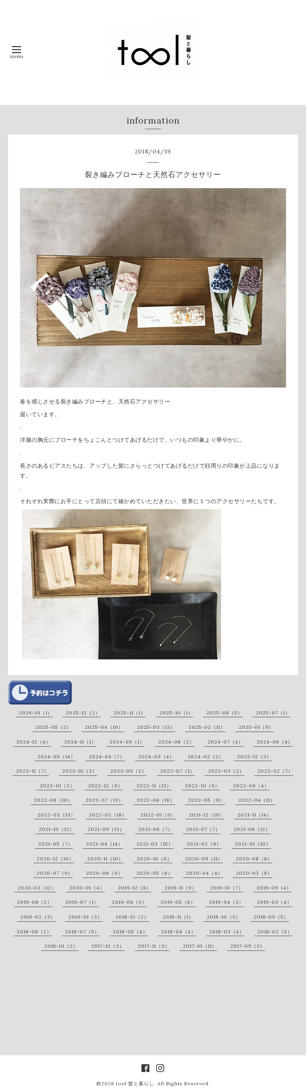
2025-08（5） (224, 713)
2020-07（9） (55, 873)
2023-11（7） (32, 771)
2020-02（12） (37, 888)
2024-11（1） (80, 742)
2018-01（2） (61, 946)
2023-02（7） (275, 771)
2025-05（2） (53, 727)
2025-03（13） (156, 727)
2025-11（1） (130, 713)
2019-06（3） (129, 902)
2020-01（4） (87, 888)
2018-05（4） (130, 932)
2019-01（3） (85, 917)
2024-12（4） (33, 742)
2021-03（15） (154, 844)
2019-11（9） (181, 888)
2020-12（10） (55, 859)
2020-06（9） (104, 873)
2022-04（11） (256, 800)
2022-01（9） (158, 815)
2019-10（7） (226, 888)
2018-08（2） (34, 932)
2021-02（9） (204, 844)
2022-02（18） (108, 815)
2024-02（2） (206, 756)
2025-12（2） (83, 713)
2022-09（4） (251, 786)
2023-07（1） (177, 771)
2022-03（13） (56, 815)
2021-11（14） (254, 815)
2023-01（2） (57, 786)
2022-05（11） (206, 800)
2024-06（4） (275, 742)
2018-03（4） (226, 932)
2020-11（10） (105, 859)
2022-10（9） (202, 786)
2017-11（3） (154, 946)
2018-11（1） (178, 917)
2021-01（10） (253, 844)
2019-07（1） (82, 902)
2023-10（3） (79, 771)
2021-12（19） (206, 815)
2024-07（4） (225, 742)
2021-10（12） (57, 829)
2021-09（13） (106, 829)
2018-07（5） (82, 932)
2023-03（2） (226, 771)
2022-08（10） (53, 800)
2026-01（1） (36, 713)
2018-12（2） (132, 917)
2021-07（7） (203, 829)
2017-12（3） (107, 946)
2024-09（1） (127, 742)
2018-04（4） (178, 932)
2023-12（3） (254, 756)
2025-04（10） (104, 727)
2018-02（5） (274, 932)
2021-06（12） (252, 829)
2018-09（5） (271, 917)
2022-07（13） (105, 800)
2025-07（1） (273, 713)
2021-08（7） (155, 829)
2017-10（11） (200, 946)
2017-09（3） (247, 946)
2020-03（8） (254, 873)
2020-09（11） (204, 859)
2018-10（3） (224, 917)
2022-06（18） (156, 800)
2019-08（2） (34, 902)
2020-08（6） (254, 859)
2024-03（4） (156, 756)
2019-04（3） (226, 902)
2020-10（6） (154, 859)
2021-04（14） (104, 844)
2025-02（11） (207, 727)
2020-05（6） (154, 873)
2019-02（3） (37, 917)
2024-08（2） (176, 742)
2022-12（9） (105, 786)
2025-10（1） (176, 713)
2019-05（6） (178, 902)
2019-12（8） (134, 888)
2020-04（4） (204, 873)
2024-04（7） (107, 756)
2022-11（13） (154, 786)
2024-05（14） (56, 756)
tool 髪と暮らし (135, 1083)
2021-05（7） (55, 844)
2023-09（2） (128, 771)
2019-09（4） (274, 888)
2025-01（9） (256, 727)
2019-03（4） (274, 902)
